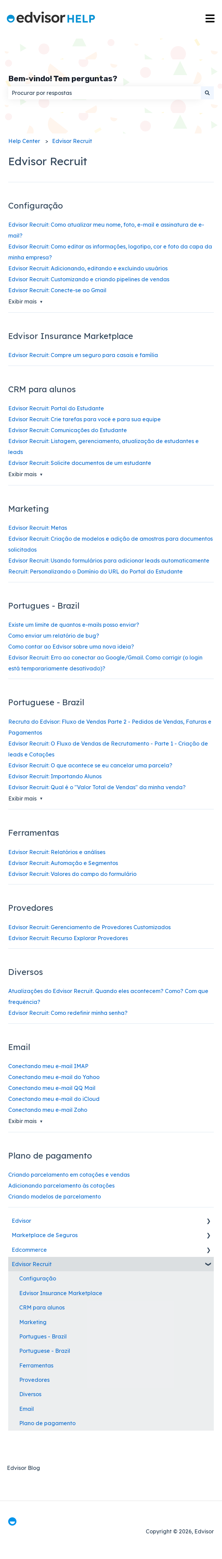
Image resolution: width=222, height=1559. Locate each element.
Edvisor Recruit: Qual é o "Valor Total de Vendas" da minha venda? (97, 787)
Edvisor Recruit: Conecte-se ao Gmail (57, 290)
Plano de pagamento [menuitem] (47, 1423)
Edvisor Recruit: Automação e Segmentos (63, 863)
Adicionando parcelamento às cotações (61, 1185)
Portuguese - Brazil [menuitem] (44, 1350)
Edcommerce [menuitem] (29, 1249)
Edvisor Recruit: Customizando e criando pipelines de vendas (88, 279)
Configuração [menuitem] (37, 1278)
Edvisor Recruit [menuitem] (32, 1264)
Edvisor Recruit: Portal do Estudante (56, 408)
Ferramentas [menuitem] (36, 1365)
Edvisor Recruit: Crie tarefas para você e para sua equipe (84, 419)
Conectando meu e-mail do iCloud (54, 1098)
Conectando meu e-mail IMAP (48, 1066)
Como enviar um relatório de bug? (53, 635)
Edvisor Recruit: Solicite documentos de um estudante (79, 462)
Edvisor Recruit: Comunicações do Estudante (67, 430)
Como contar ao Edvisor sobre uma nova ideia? (71, 646)
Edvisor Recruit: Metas (37, 527)
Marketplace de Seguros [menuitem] (45, 1235)
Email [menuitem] (26, 1408)
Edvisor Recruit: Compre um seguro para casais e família (83, 355)
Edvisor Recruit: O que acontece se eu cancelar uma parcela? (90, 765)
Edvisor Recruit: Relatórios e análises (56, 852)
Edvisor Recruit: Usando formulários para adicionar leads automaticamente (108, 560)
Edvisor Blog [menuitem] (23, 1467)
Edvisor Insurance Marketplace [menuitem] (60, 1293)
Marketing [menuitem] (33, 1322)
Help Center (24, 141)
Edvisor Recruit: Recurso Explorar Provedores (68, 938)
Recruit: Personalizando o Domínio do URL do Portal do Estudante (95, 571)
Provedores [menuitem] (34, 1379)
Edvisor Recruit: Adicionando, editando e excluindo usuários (88, 268)
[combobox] (104, 92)
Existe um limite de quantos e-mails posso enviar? (73, 624)
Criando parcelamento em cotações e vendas (69, 1174)
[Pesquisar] (207, 92)
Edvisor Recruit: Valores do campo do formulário (72, 873)
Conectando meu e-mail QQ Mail (51, 1088)
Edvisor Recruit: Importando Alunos (55, 776)
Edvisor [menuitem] (21, 1220)
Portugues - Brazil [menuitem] (43, 1336)
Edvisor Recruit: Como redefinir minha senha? (68, 1012)
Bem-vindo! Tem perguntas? (62, 78)
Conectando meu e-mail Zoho (47, 1109)
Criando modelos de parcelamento (54, 1196)
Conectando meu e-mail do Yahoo (54, 1077)
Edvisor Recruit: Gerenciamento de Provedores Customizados (89, 927)
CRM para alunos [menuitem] (42, 1307)
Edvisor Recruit (72, 141)
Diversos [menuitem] (30, 1394)
